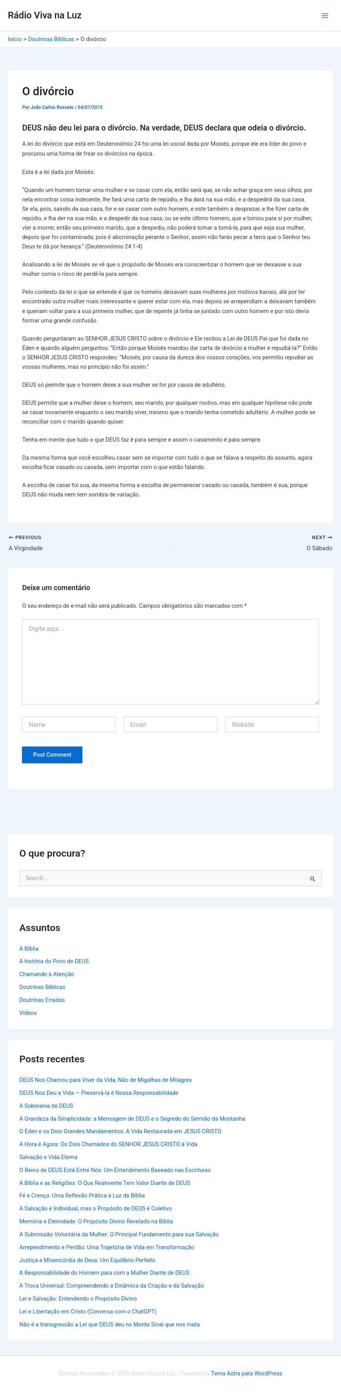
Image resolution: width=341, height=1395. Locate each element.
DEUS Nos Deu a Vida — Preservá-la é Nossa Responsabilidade (98, 1093)
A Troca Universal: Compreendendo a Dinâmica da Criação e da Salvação (111, 1286)
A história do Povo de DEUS (54, 962)
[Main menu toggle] (325, 15)
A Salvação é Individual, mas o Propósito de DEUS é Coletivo (95, 1209)
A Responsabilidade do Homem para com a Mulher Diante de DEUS (104, 1273)
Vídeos (28, 1013)
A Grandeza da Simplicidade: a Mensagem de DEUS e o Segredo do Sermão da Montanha (132, 1119)
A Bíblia (28, 949)
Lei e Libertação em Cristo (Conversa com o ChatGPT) (88, 1312)
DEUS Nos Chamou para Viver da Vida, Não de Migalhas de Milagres (105, 1080)
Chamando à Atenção (46, 974)
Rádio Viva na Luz (45, 15)
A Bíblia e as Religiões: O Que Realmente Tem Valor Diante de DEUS (104, 1183)
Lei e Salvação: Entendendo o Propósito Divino (78, 1299)
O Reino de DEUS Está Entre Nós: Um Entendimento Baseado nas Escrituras (115, 1170)
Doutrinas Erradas (42, 1000)
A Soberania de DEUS (46, 1106)
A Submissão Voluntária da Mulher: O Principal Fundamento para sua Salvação (119, 1235)
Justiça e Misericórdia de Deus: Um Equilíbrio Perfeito (87, 1260)
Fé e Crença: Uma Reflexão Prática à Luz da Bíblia (82, 1196)
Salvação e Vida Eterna (48, 1157)
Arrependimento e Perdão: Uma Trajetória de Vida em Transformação (106, 1248)
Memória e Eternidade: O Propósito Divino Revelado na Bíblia (96, 1222)
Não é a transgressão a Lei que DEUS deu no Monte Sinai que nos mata (109, 1324)
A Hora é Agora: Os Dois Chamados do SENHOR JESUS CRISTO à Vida (108, 1145)
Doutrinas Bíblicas (42, 987)
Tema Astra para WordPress (246, 1373)
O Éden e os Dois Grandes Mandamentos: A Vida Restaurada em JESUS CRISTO (120, 1132)
